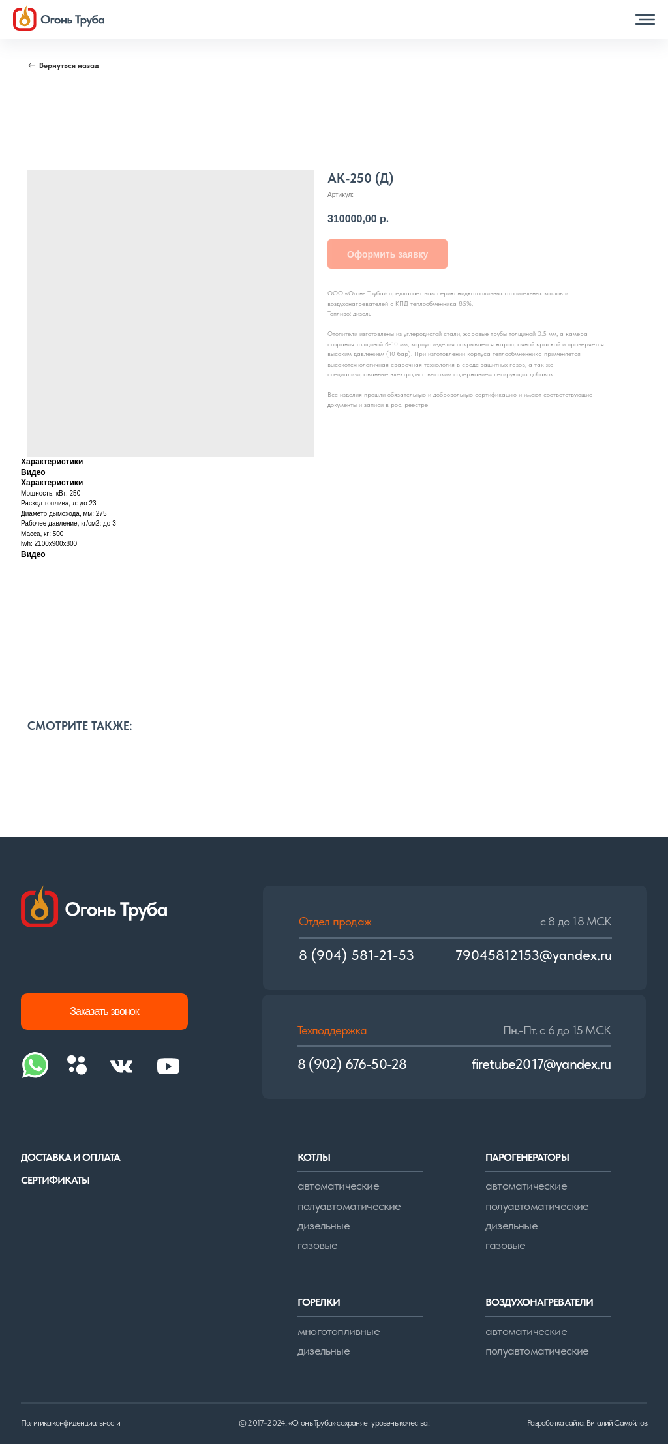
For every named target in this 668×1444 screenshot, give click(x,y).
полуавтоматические (349, 1205)
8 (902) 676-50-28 (351, 1064)
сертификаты (55, 1180)
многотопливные (338, 1330)
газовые (317, 1244)
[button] (645, 20)
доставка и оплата (70, 1157)
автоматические (338, 1185)
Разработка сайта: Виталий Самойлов (587, 1423)
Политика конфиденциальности (70, 1423)
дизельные (323, 1225)
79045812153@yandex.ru (533, 955)
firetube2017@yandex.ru (541, 1064)
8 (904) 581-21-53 (356, 955)
